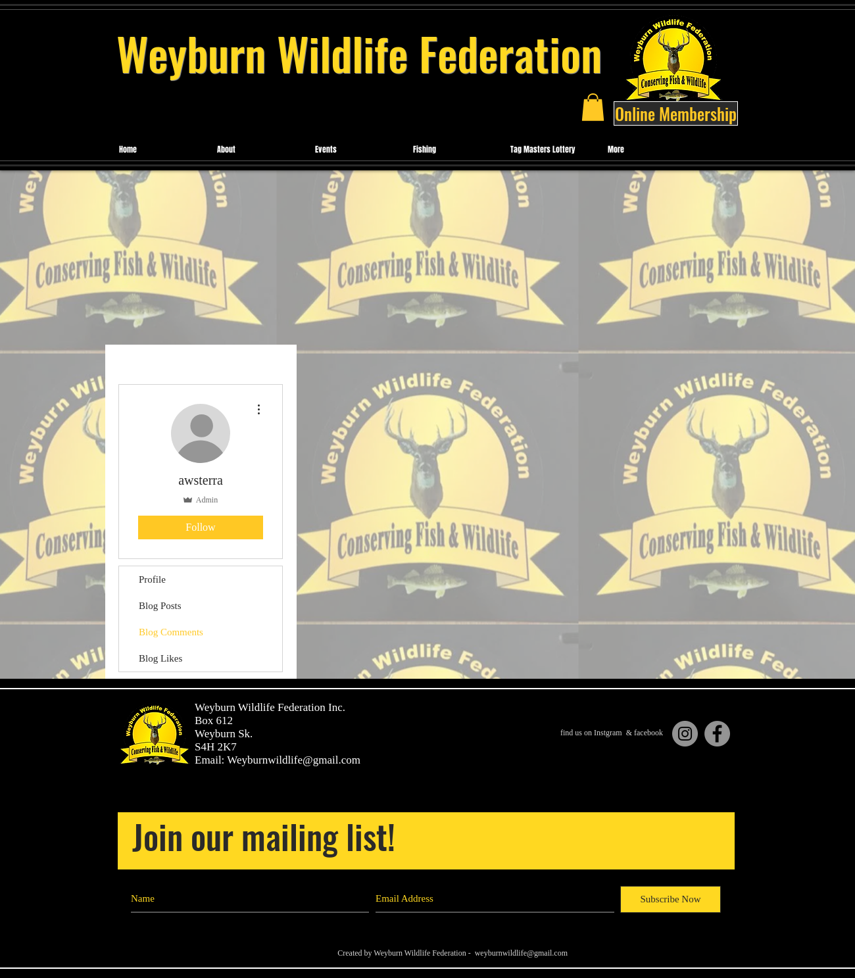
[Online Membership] (676, 113)
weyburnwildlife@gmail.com (521, 953)
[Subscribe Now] (670, 899)
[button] (592, 107)
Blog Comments (171, 632)
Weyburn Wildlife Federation (359, 53)
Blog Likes (160, 658)
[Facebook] (717, 733)
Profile (152, 579)
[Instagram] (685, 733)
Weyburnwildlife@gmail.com (293, 760)
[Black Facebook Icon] (689, 939)
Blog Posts (160, 605)
